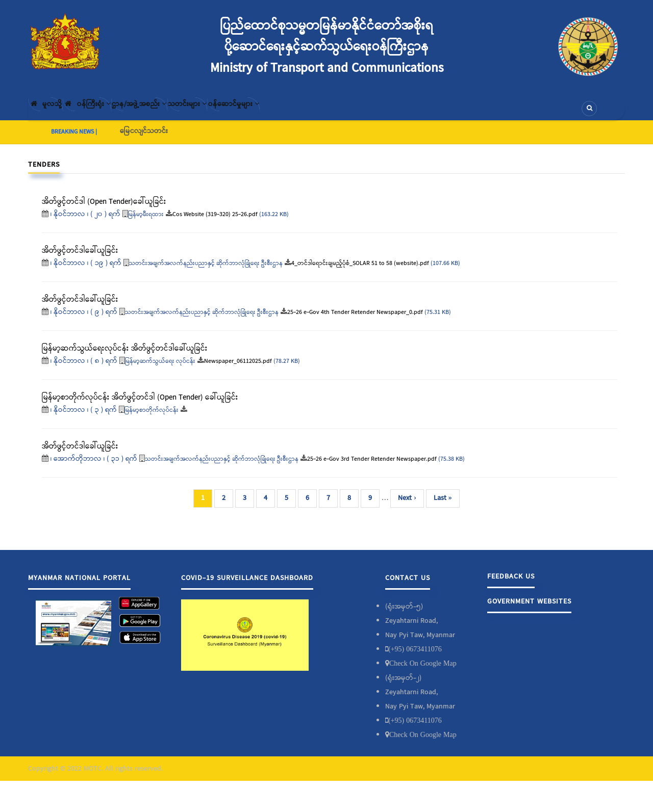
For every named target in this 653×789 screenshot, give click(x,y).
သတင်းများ (244, 113)
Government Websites (529, 609)
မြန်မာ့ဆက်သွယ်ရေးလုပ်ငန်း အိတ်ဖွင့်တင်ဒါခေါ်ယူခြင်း (125, 357)
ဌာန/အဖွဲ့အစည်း (179, 113)
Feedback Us (511, 584)
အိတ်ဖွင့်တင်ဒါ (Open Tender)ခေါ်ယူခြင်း (104, 210)
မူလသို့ (53, 113)
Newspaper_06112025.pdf (238, 370)
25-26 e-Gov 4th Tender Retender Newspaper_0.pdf (355, 321)
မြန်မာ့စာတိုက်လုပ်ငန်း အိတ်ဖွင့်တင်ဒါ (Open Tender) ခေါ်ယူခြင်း (140, 406)
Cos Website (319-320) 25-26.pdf (215, 223)
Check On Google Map (423, 671)
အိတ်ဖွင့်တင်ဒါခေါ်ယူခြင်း (80, 308)
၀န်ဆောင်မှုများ (307, 113)
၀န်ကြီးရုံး (110, 113)
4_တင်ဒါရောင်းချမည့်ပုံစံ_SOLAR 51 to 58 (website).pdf (360, 272)
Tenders (44, 172)
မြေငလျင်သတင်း (144, 139)
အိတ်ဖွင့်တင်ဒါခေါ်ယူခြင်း (80, 259)
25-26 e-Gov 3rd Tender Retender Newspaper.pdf (372, 467)
